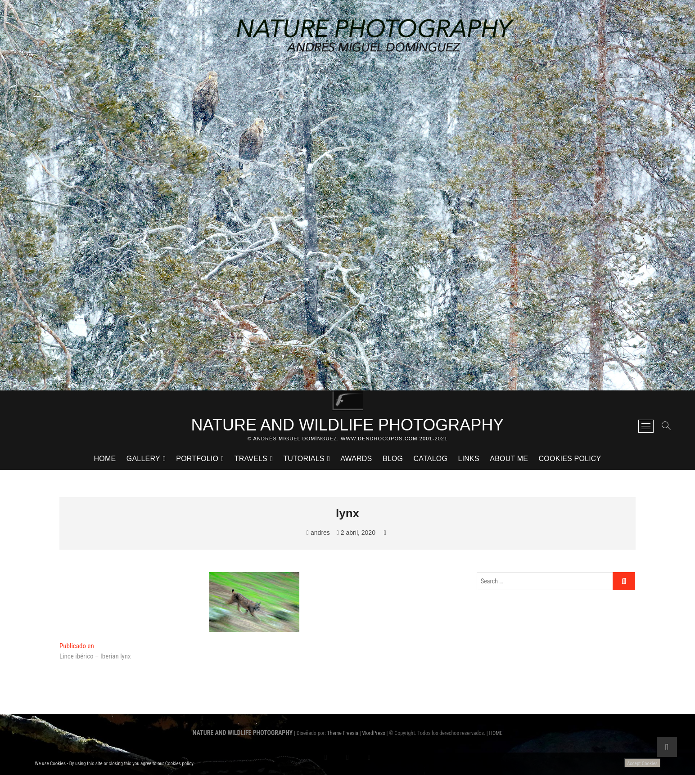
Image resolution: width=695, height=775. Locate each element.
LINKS (468, 458)
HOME (105, 458)
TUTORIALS (303, 458)
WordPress (373, 733)
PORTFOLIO (197, 458)
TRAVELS (251, 458)
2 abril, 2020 (356, 532)
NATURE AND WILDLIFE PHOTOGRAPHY (347, 425)
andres (318, 532)
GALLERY (143, 458)
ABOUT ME (509, 458)
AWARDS (356, 458)
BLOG (393, 458)
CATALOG (431, 458)
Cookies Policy (570, 458)
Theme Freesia (342, 733)
